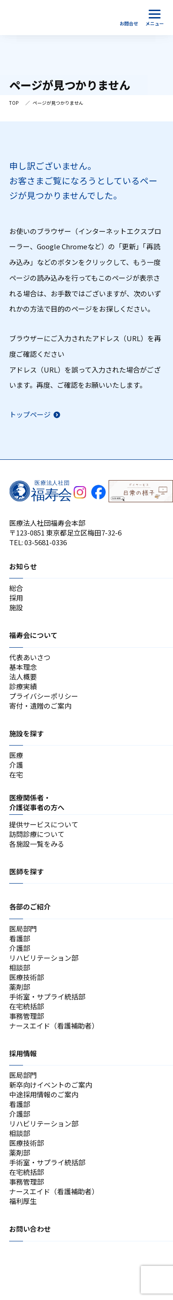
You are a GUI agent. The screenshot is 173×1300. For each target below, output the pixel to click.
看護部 (19, 938)
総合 (16, 588)
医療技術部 (26, 977)
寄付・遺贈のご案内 (40, 705)
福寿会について (33, 635)
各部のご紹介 (30, 906)
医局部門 (23, 928)
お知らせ (23, 566)
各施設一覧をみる (36, 844)
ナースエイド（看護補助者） (53, 1025)
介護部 (19, 948)
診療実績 (23, 686)
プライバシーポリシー (43, 696)
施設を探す (26, 733)
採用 (16, 597)
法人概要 (23, 676)
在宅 (16, 774)
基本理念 (23, 667)
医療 (16, 755)
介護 (16, 765)
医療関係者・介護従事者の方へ (36, 802)
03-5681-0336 (45, 542)
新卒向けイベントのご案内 (50, 1084)
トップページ (30, 414)
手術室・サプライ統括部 (47, 996)
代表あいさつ (30, 657)
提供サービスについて (43, 824)
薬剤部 (19, 987)
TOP (13, 102)
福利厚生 (23, 1201)
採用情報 (23, 1053)
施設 (16, 607)
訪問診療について (36, 834)
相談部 (19, 967)
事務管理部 (26, 1016)
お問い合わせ (30, 1229)
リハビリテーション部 (43, 958)
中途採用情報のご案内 (43, 1094)
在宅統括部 (26, 1006)
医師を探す (26, 871)
